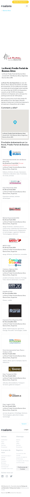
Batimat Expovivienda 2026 (11, 218)
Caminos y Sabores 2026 (10, 269)
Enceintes (4, 447)
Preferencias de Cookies (22, 468)
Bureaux (3, 463)
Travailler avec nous (7, 468)
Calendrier (4, 439)
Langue (26, 429)
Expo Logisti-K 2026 (9, 404)
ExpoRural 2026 (7, 291)
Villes (2, 443)
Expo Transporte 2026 (9, 374)
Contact (3, 461)
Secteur (3, 445)
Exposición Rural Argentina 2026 (12, 320)
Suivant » (24, 423)
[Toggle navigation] (27, 6)
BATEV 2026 (6, 245)
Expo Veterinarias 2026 (10, 187)
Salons (3, 436)
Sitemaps (20, 436)
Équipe (3, 459)
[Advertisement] (15, 28)
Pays (2, 441)
